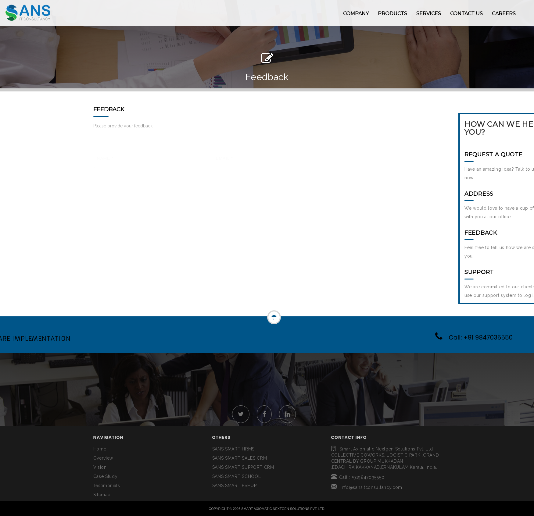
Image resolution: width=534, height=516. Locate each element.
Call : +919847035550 (358, 477)
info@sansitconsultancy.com (367, 487)
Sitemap (102, 494)
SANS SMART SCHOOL (236, 476)
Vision (100, 467)
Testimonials (106, 485)
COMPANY (356, 13)
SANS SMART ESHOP (234, 485)
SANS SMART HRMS (233, 449)
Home (99, 449)
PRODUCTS (392, 13)
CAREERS (504, 13)
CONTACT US (466, 13)
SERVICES (428, 13)
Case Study (105, 476)
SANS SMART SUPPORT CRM (243, 467)
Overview (103, 458)
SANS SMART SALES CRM (239, 458)
